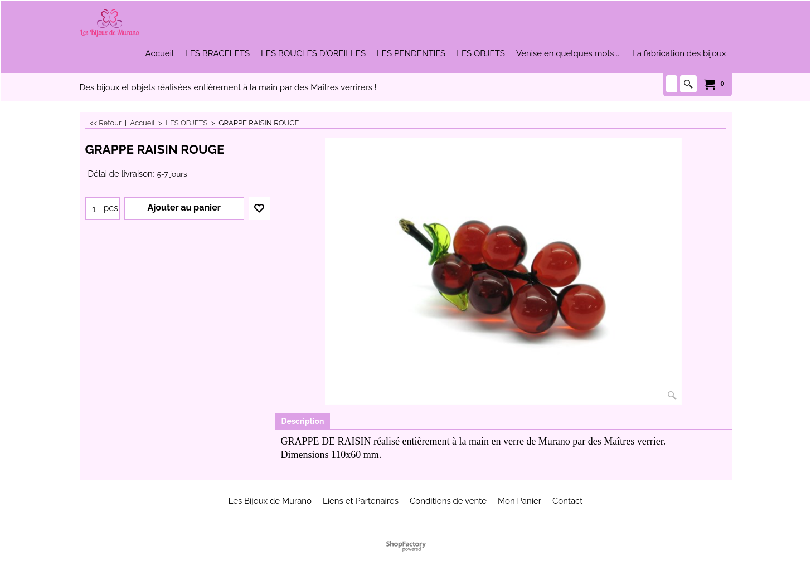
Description (302, 421)
